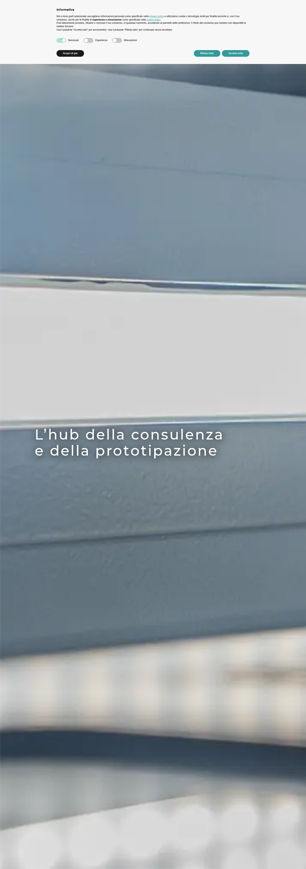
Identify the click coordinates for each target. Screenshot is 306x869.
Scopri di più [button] (70, 53)
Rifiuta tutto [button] (207, 53)
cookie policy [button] (153, 19)
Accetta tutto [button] (235, 53)
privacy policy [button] (156, 16)
